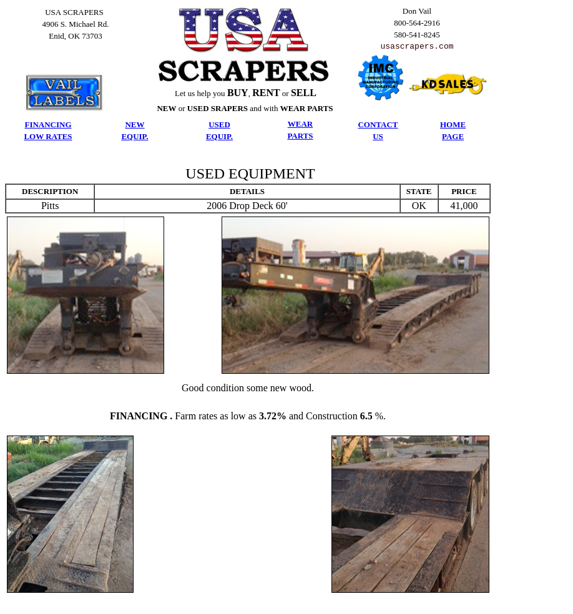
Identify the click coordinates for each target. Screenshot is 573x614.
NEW (134, 125)
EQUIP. (134, 137)
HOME (453, 125)
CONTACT (378, 125)
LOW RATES (48, 137)
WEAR (300, 124)
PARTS (300, 136)
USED (219, 125)
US (378, 137)
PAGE (453, 137)
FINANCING (47, 125)
